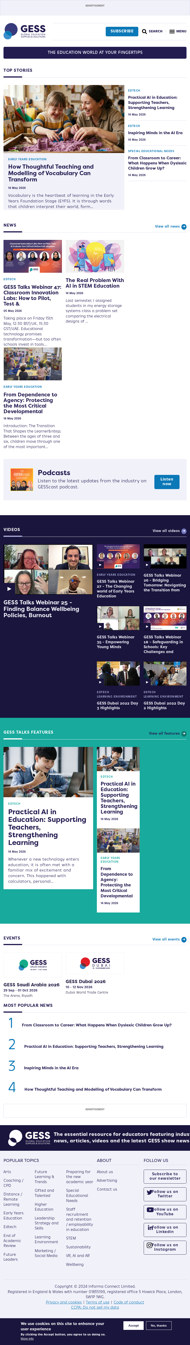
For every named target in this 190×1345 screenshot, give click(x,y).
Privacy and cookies (64, 1302)
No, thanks (159, 1325)
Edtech (134, 90)
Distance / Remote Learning (12, 1199)
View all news (167, 226)
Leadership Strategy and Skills (46, 1223)
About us (105, 1172)
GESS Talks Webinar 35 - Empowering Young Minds (115, 642)
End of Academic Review (12, 1241)
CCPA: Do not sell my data (95, 1308)
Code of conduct (129, 1302)
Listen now (166, 482)
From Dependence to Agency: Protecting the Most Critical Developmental (30, 403)
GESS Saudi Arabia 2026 (31, 984)
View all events (166, 939)
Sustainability (78, 1247)
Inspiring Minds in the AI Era (155, 132)
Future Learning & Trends (44, 1177)
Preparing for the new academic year (79, 1177)
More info (27, 1338)
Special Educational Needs (151, 151)
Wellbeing (75, 1265)
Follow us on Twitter (165, 1194)
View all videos (166, 531)
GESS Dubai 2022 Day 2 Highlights (164, 706)
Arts (7, 1172)
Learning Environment (117, 696)
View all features (164, 733)
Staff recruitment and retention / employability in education (79, 1220)
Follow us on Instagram (165, 1247)
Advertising (107, 1181)
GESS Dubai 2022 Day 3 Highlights (117, 706)
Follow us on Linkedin (165, 1230)
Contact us (107, 1190)
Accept (133, 1325)
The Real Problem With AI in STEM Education (95, 283)
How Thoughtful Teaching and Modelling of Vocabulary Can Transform (51, 173)
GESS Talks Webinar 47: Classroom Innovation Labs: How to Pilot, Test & (32, 295)
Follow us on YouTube (165, 1212)
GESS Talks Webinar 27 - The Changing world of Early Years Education (115, 588)
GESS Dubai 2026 (86, 981)
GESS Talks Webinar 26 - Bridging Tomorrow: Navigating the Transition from (165, 582)
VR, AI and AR (78, 1256)
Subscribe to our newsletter (164, 1176)
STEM (71, 1238)
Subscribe (122, 31)
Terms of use (97, 1302)
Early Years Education (27, 159)
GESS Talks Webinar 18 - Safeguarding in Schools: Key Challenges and (163, 644)
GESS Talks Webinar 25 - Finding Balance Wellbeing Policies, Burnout (41, 608)
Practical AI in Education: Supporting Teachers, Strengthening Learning (152, 102)
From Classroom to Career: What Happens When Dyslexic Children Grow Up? (157, 163)
